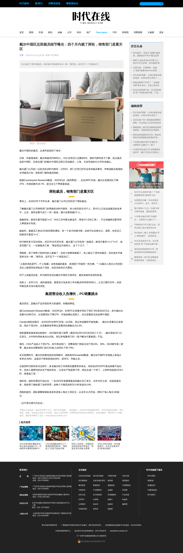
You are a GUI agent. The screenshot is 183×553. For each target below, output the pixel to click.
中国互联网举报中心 (63, 531)
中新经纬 (81, 490)
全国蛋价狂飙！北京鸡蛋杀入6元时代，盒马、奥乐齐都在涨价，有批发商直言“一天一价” (145, 202)
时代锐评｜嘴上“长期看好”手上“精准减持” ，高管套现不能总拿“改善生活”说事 (145, 234)
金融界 (110, 490)
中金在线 (125, 495)
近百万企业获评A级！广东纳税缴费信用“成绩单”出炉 (145, 193)
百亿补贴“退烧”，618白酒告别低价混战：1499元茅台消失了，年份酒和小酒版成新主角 (147, 78)
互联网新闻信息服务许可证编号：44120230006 (123, 525)
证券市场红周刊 (99, 481)
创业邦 (95, 504)
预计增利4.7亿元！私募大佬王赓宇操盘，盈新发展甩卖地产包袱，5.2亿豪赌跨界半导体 (145, 210)
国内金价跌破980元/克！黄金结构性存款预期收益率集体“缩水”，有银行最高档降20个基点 (147, 137)
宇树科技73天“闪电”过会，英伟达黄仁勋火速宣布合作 (145, 226)
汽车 (115, 32)
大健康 (151, 32)
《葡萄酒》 (150, 481)
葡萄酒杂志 (72, 3)
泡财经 (110, 504)
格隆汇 (110, 499)
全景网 (95, 499)
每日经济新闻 (98, 476)
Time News (101, 32)
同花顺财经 (112, 495)
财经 (50, 32)
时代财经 (24, 3)
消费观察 (138, 32)
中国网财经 (126, 485)
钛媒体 (124, 499)
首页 (21, 32)
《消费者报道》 (152, 490)
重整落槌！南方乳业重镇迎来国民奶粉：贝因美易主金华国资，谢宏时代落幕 (147, 130)
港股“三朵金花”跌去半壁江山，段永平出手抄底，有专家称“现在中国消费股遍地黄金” (146, 63)
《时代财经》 (151, 495)
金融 (60, 32)
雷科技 (95, 509)
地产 (88, 32)
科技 (79, 32)
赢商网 (124, 504)
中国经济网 (112, 476)
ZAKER (81, 499)
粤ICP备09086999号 (49, 525)
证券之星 (81, 495)
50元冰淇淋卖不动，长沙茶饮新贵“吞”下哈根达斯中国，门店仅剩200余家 (147, 93)
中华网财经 (97, 490)
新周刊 (38, 3)
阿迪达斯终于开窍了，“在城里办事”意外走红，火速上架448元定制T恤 (147, 85)
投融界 (110, 509)
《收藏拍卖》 (151, 485)
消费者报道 (54, 3)
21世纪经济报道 (84, 476)
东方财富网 (97, 495)
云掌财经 (81, 504)
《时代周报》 (151, 476)
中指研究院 (82, 509)
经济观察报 (82, 481)
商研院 (125, 32)
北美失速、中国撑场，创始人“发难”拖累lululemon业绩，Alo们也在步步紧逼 (146, 70)
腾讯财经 (81, 485)
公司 (69, 32)
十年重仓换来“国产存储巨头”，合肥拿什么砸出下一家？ (144, 218)
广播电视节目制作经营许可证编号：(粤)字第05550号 (81, 525)
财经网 (110, 481)
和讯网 (124, 490)
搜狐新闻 (111, 485)
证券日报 (125, 476)
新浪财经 (125, 481)
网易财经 (96, 485)
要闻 (31, 32)
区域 (41, 32)
